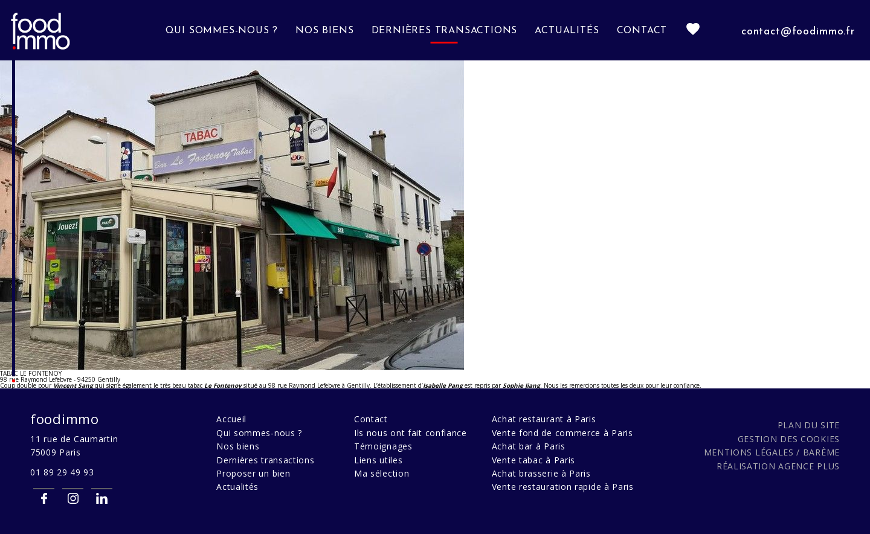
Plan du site (809, 425)
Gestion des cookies (789, 439)
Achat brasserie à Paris (541, 473)
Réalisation (778, 466)
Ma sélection (381, 473)
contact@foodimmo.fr (798, 32)
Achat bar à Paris (529, 446)
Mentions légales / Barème (772, 452)
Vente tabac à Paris (533, 460)
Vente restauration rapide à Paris (563, 486)
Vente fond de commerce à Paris (562, 433)
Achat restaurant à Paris (544, 419)
